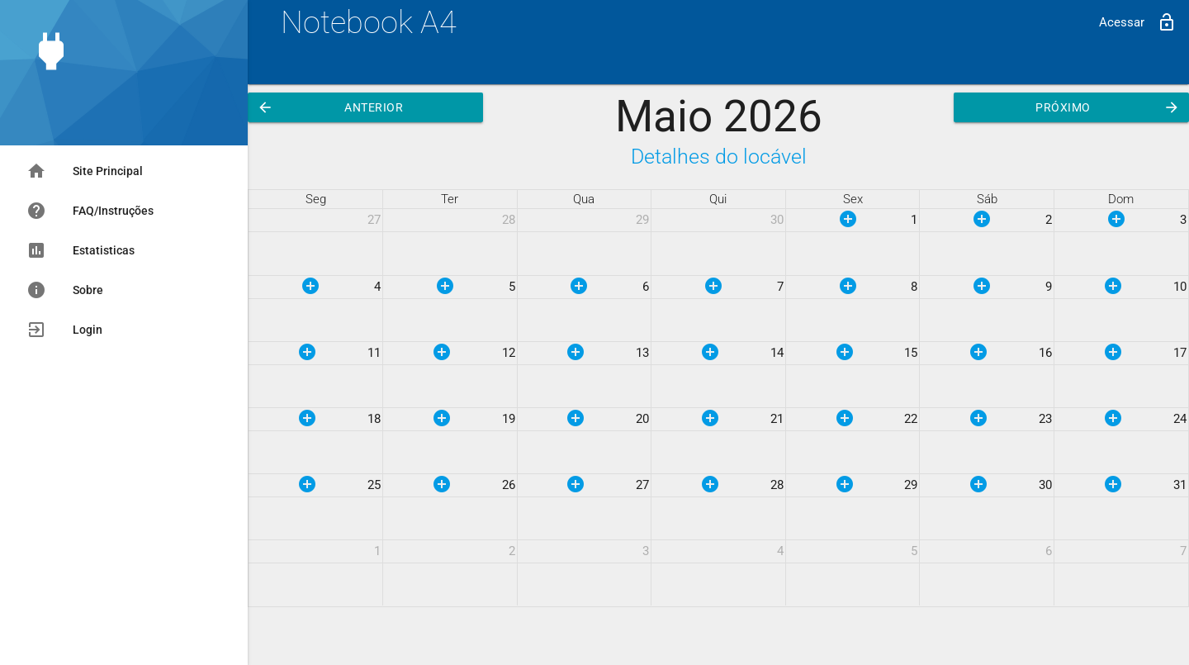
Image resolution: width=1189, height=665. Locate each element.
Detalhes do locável (719, 157)
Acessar (1138, 22)
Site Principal (84, 171)
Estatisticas (80, 250)
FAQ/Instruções (90, 210)
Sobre (64, 290)
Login (64, 329)
